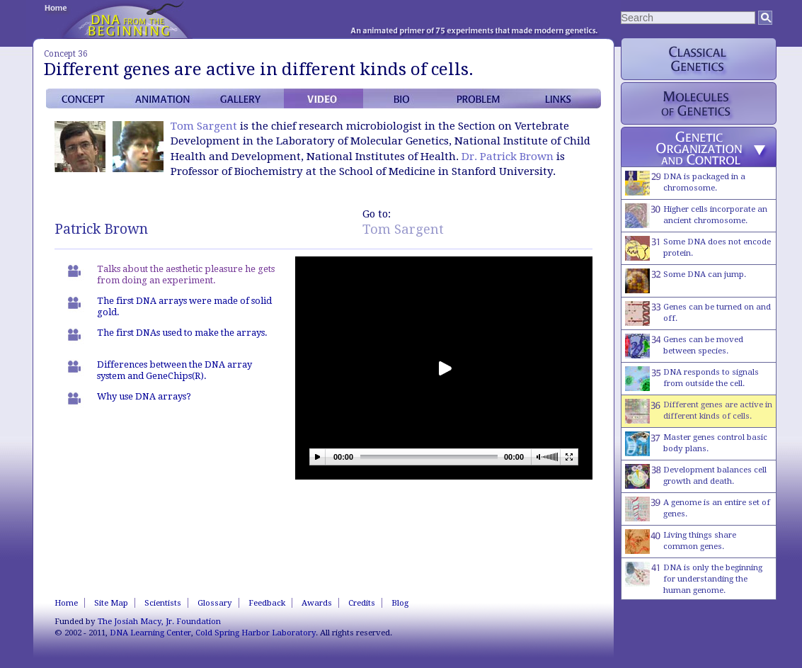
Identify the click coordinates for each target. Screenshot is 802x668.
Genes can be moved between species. (684, 346)
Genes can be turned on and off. (698, 313)
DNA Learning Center (150, 633)
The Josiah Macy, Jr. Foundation (159, 621)
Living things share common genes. (680, 541)
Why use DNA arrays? (144, 396)
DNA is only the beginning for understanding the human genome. (693, 578)
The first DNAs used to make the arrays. (182, 332)
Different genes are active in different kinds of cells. (698, 411)
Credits (361, 603)
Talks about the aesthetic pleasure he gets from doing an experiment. (186, 274)
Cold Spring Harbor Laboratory (255, 633)
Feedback (266, 603)
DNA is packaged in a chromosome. (685, 183)
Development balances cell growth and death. (696, 476)
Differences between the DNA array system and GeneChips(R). (174, 370)
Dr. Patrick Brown (508, 156)
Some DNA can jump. (685, 280)
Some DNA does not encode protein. (698, 248)
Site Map (111, 603)
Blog (399, 603)
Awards (317, 603)
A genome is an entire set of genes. (697, 509)
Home (66, 603)
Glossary (214, 603)
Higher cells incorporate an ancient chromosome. (696, 215)
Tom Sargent (204, 126)
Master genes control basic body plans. (696, 443)
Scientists (162, 603)
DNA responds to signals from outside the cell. (692, 378)
